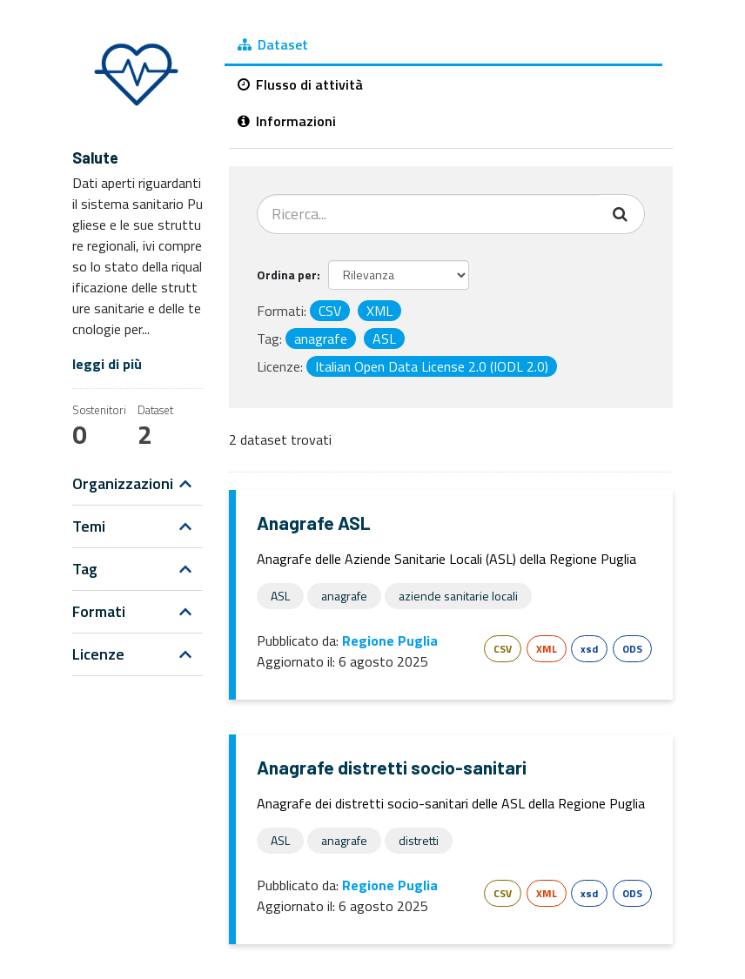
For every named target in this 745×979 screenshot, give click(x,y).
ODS (632, 648)
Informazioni (287, 121)
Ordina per (287, 274)
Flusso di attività (300, 84)
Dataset (273, 44)
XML (546, 648)
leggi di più (107, 363)
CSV (502, 648)
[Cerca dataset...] (428, 214)
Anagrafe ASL (314, 522)
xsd (589, 648)
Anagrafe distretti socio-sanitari (392, 767)
